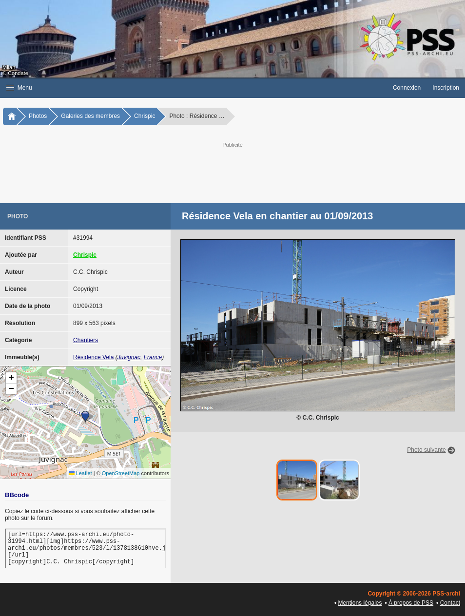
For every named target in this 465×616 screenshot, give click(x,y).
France (153, 357)
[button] (193, 87)
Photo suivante (426, 449)
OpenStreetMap (121, 473)
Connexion (407, 87)
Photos (38, 116)
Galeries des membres (90, 116)
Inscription (445, 87)
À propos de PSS (410, 602)
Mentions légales (360, 602)
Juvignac (128, 357)
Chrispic (144, 116)
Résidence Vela (93, 357)
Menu (19, 88)
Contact (450, 602)
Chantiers (85, 340)
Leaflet (80, 473)
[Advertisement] (245, 171)
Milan (8, 67)
